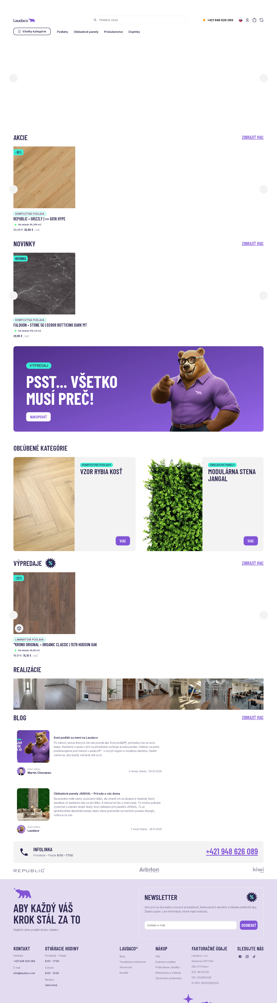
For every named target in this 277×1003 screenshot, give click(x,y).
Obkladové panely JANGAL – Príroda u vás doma (215, 733)
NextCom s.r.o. (99, 996)
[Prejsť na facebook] (240, 900)
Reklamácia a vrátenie (168, 916)
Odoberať (246, 868)
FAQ (157, 900)
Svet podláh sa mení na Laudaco (76, 733)
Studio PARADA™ (142, 996)
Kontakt (124, 916)
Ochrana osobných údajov (27, 996)
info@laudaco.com (24, 917)
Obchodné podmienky (168, 922)
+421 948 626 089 (220, 20)
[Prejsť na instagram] (247, 900)
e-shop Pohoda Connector (74, 996)
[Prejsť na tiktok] (254, 900)
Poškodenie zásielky (167, 911)
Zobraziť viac (253, 137)
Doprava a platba (165, 906)
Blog (122, 900)
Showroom (126, 911)
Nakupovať (39, 417)
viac (122, 540)
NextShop (53, 996)
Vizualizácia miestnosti (133, 906)
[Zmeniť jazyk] (240, 20)
